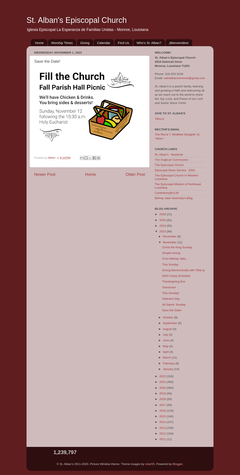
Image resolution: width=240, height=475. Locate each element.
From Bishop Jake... (175, 258)
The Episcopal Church (169, 165)
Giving (85, 43)
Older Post (135, 174)
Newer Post (44, 174)
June (166, 340)
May (166, 346)
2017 (163, 405)
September (170, 323)
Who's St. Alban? (149, 43)
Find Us (123, 43)
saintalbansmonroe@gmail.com (184, 78)
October (168, 317)
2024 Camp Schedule (176, 275)
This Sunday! (170, 293)
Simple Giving (171, 253)
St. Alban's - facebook (169, 154)
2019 (163, 393)
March (167, 357)
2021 (163, 382)
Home (39, 43)
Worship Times (62, 43)
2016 (163, 410)
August (168, 329)
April (166, 351)
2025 (163, 220)
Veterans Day (171, 298)
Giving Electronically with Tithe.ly (183, 270)
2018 (163, 399)
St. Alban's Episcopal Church (77, 20)
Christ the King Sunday (177, 247)
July (166, 334)
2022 (163, 376)
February (169, 363)
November (170, 242)
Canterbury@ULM (166, 192)
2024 (163, 225)
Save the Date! (172, 310)
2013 (163, 427)
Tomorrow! (169, 287)
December (170, 236)
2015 (163, 416)
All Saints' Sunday (174, 304)
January (168, 369)
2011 (163, 439)
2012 (163, 433)
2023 (163, 231)
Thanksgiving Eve (173, 281)
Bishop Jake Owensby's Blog (174, 198)
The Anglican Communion (171, 159)
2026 (163, 214)
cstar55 (150, 464)
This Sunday (170, 264)
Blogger (178, 464)
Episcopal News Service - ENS (175, 170)
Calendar (103, 43)
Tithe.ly (159, 118)
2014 (163, 422)
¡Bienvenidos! (179, 43)
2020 (163, 387)
